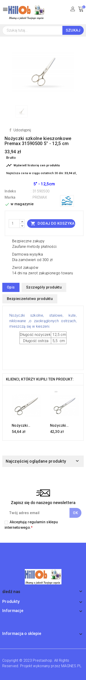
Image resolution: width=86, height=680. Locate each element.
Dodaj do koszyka (53, 223)
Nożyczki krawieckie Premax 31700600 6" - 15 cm (24, 426)
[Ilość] (14, 223)
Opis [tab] (11, 287)
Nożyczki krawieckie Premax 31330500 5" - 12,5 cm (62, 426)
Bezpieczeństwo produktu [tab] (30, 299)
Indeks (10, 191)
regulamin (36, 522)
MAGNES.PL (71, 666)
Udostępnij (22, 130)
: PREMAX (39, 197)
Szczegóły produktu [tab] (44, 287)
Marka (10, 197)
